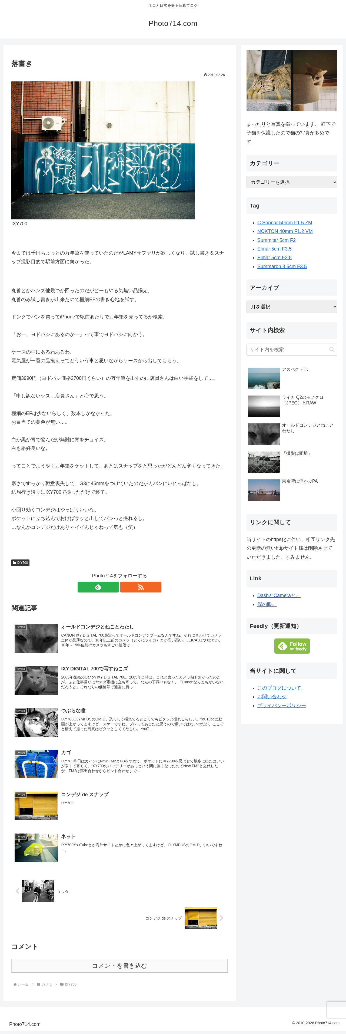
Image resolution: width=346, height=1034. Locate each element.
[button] (332, 349)
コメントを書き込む (119, 969)
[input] (292, 350)
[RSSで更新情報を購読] (125, 587)
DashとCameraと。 (279, 595)
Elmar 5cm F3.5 (274, 249)
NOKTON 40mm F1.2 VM (285, 231)
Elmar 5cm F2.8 (274, 257)
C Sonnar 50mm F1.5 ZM (284, 222)
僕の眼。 (267, 604)
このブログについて (279, 688)
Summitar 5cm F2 (276, 240)
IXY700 (20, 563)
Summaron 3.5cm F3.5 (282, 266)
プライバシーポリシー (281, 705)
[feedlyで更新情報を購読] (113, 587)
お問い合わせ (272, 696)
